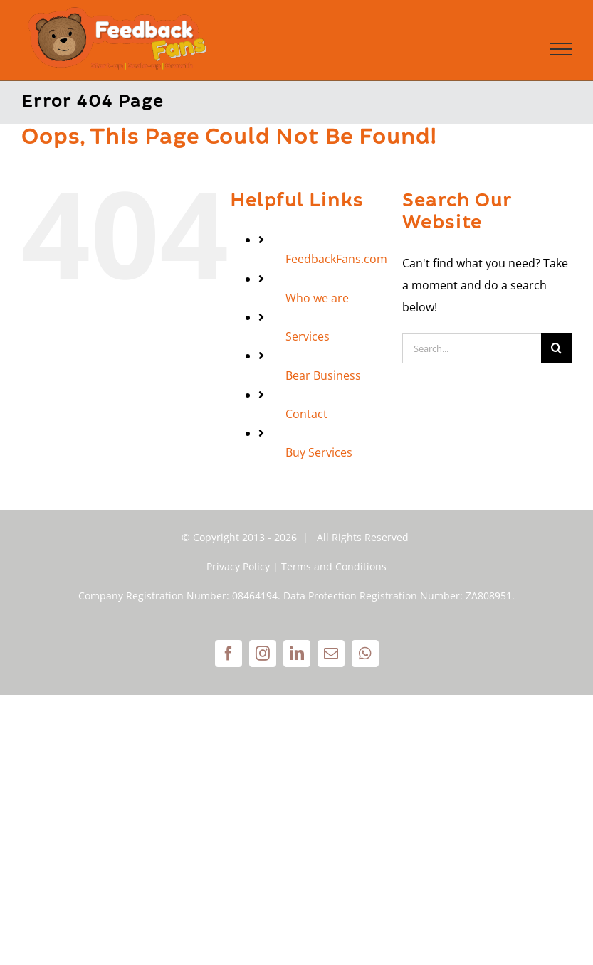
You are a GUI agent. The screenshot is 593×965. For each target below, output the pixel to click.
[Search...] (471, 348)
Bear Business (323, 375)
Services (307, 336)
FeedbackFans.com (336, 259)
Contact (306, 414)
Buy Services (318, 452)
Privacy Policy (238, 566)
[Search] (556, 348)
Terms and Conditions (334, 566)
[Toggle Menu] (560, 49)
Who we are (317, 298)
